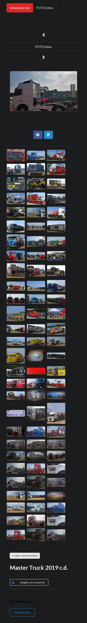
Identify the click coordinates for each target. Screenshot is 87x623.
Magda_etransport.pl (27, 582)
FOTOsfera (45, 8)
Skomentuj (22, 612)
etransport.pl (19, 8)
